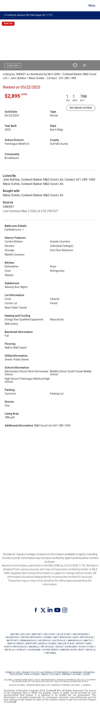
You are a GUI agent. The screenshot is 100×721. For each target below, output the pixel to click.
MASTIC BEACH (16, 643)
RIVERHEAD (71, 647)
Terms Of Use (12, 672)
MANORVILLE (75, 640)
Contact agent (13, 65)
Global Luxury (81, 674)
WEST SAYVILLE (87, 650)
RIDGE (59, 647)
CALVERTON (11, 637)
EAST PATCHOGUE (83, 637)
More (91, 5)
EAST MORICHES (62, 637)
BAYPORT (37, 634)
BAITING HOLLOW (20, 634)
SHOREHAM (34, 650)
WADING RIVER (69, 650)
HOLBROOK (44, 640)
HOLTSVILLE (59, 640)
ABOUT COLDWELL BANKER (56, 674)
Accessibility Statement (55, 672)
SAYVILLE (10, 650)
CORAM (47, 637)
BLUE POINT (64, 634)
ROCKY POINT (86, 647)
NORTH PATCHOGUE (15, 647)
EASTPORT (12, 640)
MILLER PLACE (66, 643)
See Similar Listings (80, 108)
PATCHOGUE (47, 647)
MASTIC (88, 640)
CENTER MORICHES (30, 637)
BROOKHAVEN (80, 634)
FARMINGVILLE (28, 640)
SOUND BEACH (50, 650)
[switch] (75, 65)
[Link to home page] (6, 5)
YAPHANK (50, 653)
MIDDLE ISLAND (47, 643)
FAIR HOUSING (32, 674)
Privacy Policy (30, 672)
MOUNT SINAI (83, 643)
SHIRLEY (21, 650)
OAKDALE (33, 647)
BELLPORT (50, 634)
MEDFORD (31, 643)
